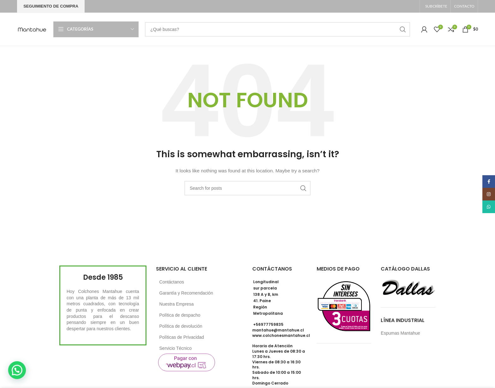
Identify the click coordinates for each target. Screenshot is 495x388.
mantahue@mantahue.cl (278, 330)
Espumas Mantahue (400, 333)
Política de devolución (180, 326)
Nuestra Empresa (176, 304)
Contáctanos (171, 281)
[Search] (277, 29)
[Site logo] (32, 28)
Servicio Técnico (175, 348)
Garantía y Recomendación (186, 292)
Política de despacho (179, 315)
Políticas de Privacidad (181, 337)
